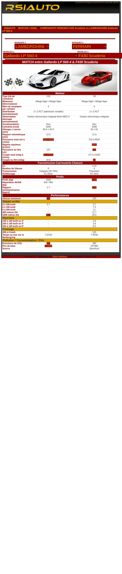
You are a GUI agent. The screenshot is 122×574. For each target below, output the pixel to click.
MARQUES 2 (77, 42)
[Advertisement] (27, 39)
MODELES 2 (83, 52)
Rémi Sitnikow (60, 256)
